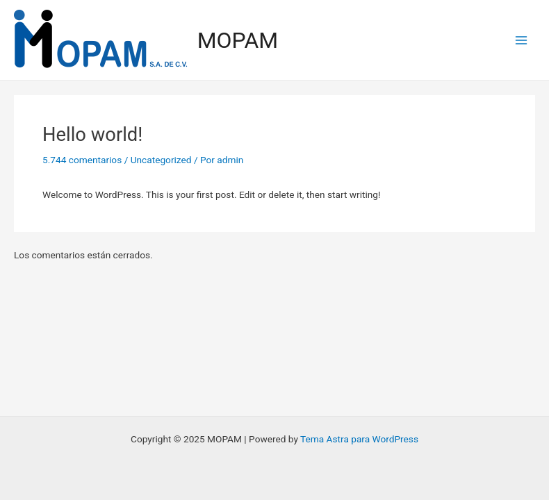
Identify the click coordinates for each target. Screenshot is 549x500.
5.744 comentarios (82, 159)
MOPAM (237, 40)
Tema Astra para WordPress (359, 438)
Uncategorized (161, 159)
